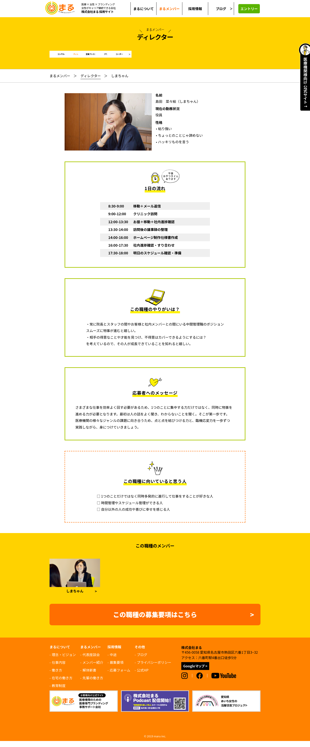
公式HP (143, 676)
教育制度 (59, 691)
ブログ (221, 8)
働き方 (57, 676)
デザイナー (197, 57)
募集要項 (117, 668)
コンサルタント (69, 57)
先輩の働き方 (92, 683)
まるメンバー (60, 81)
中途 (113, 660)
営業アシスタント (155, 57)
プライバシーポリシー (154, 668)
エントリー (249, 8)
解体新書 (89, 676)
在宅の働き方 (62, 683)
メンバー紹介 (92, 668)
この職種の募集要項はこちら (155, 620)
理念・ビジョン (64, 660)
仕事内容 (59, 668)
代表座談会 (91, 660)
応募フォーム (120, 676)
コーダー (240, 57)
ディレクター (112, 57)
